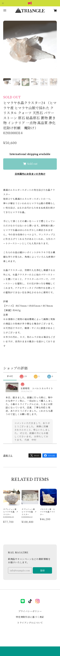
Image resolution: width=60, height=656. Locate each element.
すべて (10, 376)
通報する (8, 455)
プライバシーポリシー (30, 611)
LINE (23, 601)
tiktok (30, 601)
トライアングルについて (30, 622)
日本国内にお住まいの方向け (30, 173)
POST (37, 455)
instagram (37, 601)
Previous (6, 52)
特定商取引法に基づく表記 (30, 616)
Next (54, 52)
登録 (42, 570)
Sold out (30, 164)
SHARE (51, 455)
